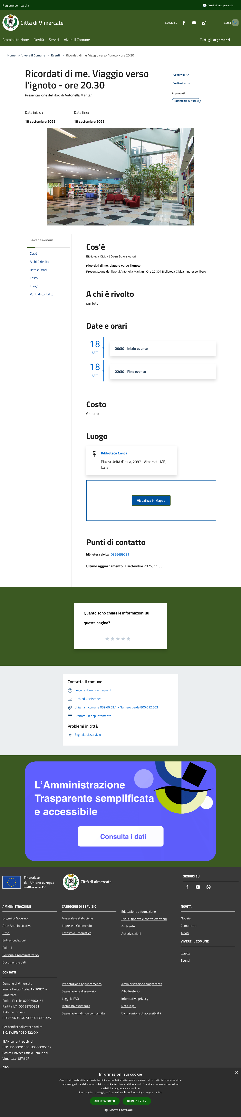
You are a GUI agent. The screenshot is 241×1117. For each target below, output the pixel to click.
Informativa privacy (134, 998)
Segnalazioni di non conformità (83, 1013)
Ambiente (128, 926)
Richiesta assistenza (76, 1005)
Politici (7, 947)
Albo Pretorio (130, 991)
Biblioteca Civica (114, 453)
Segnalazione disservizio (79, 991)
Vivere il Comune (33, 55)
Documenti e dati (14, 962)
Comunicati (188, 925)
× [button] (236, 1072)
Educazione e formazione (138, 911)
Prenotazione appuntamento (82, 983)
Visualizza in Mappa (151, 500)
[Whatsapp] (197, 22)
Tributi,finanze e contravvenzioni (144, 918)
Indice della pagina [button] (41, 240)
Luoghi (185, 953)
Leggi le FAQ (70, 998)
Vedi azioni (182, 83)
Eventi (55, 55)
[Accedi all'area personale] (218, 5)
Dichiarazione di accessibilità (141, 1013)
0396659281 (120, 554)
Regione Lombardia (15, 5)
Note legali (128, 1005)
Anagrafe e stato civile (77, 918)
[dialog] (120, 1092)
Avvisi (185, 932)
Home (11, 55)
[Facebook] (177, 22)
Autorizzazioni (131, 933)
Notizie (186, 918)
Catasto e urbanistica (76, 932)
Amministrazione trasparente (141, 983)
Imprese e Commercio (77, 925)
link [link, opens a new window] (160, 1092)
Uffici (6, 932)
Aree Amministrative (16, 925)
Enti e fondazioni (14, 940)
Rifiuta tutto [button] (137, 1101)
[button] (120, 1110)
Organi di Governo (15, 918)
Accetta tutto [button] (105, 1101)
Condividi (181, 74)
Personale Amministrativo (20, 954)
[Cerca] (234, 23)
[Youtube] (187, 22)
